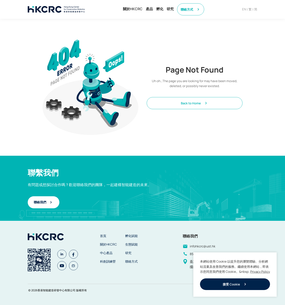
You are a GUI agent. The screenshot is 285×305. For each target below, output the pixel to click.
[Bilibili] (75, 266)
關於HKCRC (132, 8)
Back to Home (195, 103)
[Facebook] (75, 254)
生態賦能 (131, 244)
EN (244, 9)
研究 (170, 8)
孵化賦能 (131, 236)
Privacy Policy (260, 271)
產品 (149, 8)
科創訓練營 (108, 261)
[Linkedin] (62, 254)
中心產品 (106, 253)
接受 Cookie (235, 284)
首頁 (103, 236)
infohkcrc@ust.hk (202, 246)
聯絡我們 (43, 202)
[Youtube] (62, 266)
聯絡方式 (191, 9)
